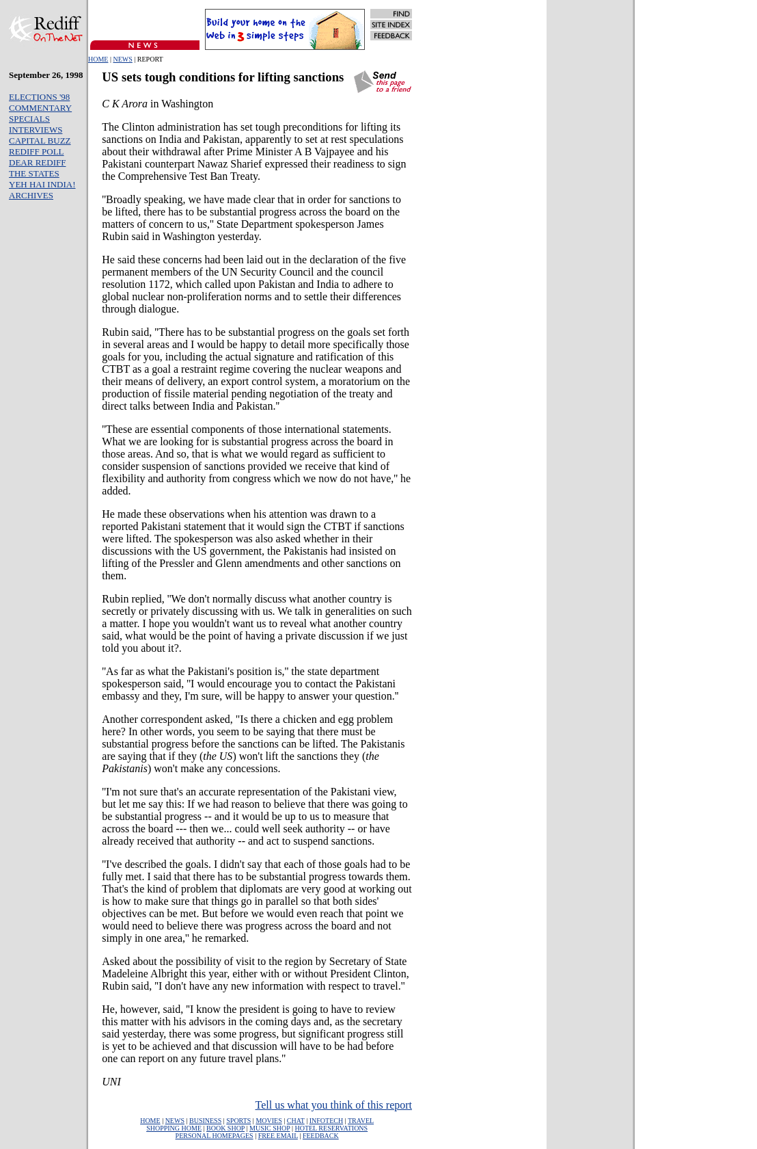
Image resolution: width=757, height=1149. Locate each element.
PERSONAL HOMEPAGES (214, 1135)
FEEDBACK (321, 1135)
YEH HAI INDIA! (42, 184)
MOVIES (268, 1120)
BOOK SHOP (225, 1128)
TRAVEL (361, 1120)
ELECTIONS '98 (39, 97)
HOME (98, 59)
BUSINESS (205, 1120)
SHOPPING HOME (174, 1128)
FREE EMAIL (278, 1135)
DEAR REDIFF (37, 162)
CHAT (296, 1120)
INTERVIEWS (35, 129)
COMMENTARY (40, 108)
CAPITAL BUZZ (40, 140)
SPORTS (238, 1120)
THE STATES (34, 173)
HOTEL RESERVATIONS (331, 1128)
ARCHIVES (31, 195)
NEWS (122, 59)
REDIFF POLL (36, 151)
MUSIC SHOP (269, 1128)
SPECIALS (29, 119)
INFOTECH (326, 1120)
